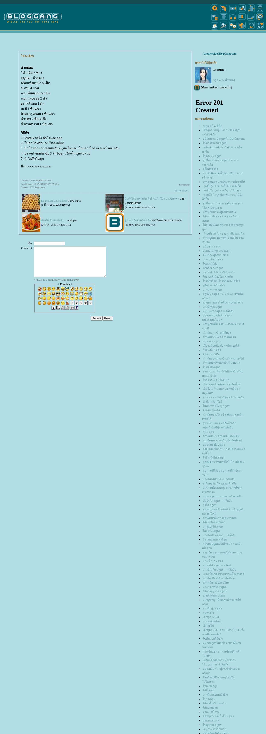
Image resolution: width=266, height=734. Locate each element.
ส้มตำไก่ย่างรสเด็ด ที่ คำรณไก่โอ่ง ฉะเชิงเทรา (152, 198)
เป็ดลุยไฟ (208, 625)
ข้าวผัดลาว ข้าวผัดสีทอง (217, 332)
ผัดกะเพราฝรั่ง (211, 354)
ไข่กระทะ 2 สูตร (212, 156)
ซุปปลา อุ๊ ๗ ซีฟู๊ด (212, 125)
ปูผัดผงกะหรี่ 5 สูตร (214, 285)
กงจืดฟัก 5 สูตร (212, 306)
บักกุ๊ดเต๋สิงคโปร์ (212, 401)
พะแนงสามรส (211, 720)
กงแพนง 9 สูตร (212, 289)
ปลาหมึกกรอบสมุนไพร (216, 582)
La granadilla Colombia (54, 200)
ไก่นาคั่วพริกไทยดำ (214, 703)
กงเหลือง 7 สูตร (213, 259)
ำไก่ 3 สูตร (210, 505)
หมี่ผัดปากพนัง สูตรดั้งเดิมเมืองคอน (224, 138)
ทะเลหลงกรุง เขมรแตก (216, 250)
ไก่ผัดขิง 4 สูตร (211, 530)
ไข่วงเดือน (209, 699)
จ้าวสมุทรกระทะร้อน (215, 539)
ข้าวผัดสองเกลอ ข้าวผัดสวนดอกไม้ (223, 358)
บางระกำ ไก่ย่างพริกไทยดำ (219, 272)
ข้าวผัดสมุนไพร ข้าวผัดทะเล (219, 337)
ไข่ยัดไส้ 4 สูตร (211, 367)
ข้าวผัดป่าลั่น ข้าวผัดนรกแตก (220, 518)
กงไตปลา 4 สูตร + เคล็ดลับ (219, 535)
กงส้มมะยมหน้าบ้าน (215, 694)
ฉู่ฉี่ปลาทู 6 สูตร (212, 246)
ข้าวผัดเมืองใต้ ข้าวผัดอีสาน (219, 578)
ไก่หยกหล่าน (210, 707)
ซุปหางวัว (208, 612)
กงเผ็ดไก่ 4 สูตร (213, 561)
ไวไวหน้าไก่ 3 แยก (214, 457)
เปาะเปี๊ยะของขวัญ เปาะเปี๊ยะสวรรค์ (223, 574)
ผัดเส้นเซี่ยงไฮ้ (211, 410)
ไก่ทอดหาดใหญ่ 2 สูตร (216, 406)
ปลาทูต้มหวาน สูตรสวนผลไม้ (220, 212)
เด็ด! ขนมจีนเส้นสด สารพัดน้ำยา (222, 384)
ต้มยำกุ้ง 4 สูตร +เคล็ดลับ (217, 500)
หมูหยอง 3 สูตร (212, 341)
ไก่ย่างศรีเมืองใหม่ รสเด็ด (218, 276)
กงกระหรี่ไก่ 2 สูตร (214, 587)
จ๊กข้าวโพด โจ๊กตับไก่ (216, 380)
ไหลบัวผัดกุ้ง (210, 686)
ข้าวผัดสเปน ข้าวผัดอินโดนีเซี (221, 436)
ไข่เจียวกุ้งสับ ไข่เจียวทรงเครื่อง (221, 281)
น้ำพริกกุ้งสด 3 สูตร (214, 595)
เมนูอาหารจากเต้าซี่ (214, 729)
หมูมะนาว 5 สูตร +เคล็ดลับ (218, 311)
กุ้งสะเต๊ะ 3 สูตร (212, 350)
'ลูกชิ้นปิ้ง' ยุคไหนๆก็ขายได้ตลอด (222, 190)
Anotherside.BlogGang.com (219, 53)
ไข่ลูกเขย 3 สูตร (212, 724)
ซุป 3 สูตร (208, 431)
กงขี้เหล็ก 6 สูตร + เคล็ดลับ (219, 569)
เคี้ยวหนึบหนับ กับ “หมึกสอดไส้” (221, 345)
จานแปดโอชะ (211, 711)
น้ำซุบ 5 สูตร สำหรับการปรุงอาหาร (223, 302)
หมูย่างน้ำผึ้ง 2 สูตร (214, 444)
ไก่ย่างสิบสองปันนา (214, 522)
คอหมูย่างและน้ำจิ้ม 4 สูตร (218, 716)
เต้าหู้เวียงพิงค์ (211, 617)
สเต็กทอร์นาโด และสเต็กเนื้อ (220, 483)
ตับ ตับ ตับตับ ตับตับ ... (54, 220)
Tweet (184, 190)
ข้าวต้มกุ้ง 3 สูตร (212, 608)
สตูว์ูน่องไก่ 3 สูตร (213, 526)
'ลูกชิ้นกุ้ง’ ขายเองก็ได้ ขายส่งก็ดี (222, 186)
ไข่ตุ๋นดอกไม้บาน (213, 638)
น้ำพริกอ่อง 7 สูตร (213, 268)
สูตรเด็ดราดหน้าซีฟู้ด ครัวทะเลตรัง (223, 397)
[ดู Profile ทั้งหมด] (224, 80)
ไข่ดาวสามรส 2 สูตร (214, 143)
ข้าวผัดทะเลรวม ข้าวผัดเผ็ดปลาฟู (222, 440)
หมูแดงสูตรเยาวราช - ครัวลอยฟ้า (222, 496)
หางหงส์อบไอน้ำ (212, 621)
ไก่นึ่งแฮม (208, 690)
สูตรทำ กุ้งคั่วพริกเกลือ (138, 220)
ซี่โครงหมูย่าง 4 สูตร (215, 591)
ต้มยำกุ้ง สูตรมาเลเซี (216, 255)
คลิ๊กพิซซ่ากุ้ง (210, 169)
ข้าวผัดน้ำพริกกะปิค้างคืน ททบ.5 (221, 362)
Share (177, 190)
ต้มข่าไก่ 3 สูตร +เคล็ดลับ (217, 565)
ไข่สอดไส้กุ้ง (210, 263)
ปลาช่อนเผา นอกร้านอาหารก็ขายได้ (224, 181)
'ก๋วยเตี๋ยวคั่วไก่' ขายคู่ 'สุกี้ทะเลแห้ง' (223, 233)
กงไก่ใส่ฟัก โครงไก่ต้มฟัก (218, 479)
